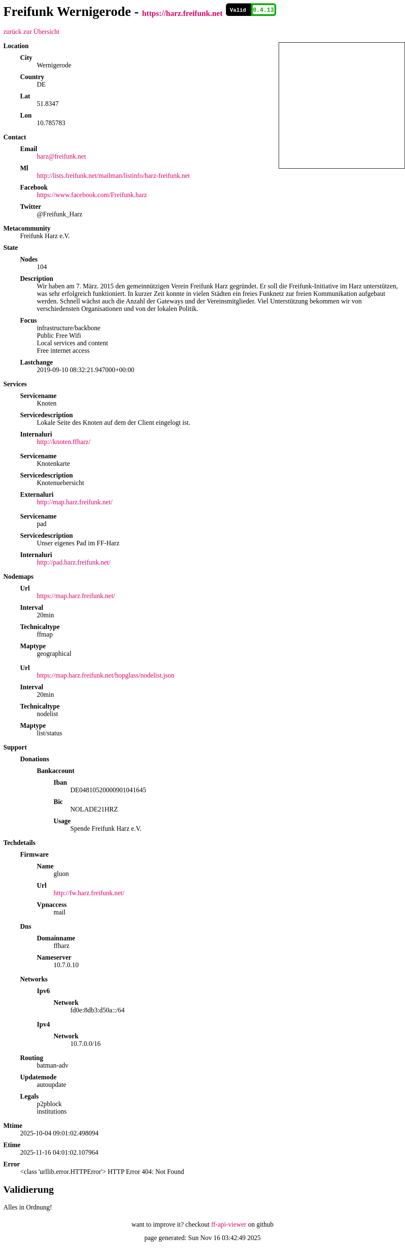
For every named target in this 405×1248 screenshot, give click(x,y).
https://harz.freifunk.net (182, 13)
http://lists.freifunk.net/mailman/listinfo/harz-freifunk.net (113, 175)
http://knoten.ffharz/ (63, 441)
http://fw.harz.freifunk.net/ (89, 892)
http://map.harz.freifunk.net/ (75, 502)
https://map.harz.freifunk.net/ (76, 595)
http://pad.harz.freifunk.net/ (73, 562)
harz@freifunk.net (61, 156)
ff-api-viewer (228, 1224)
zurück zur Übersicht (31, 31)
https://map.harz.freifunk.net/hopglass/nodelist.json (105, 675)
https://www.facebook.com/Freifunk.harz (92, 194)
